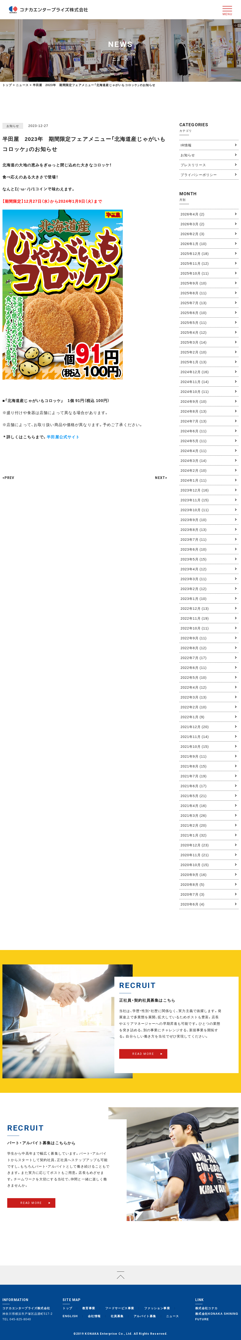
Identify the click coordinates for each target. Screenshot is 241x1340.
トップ (7, 85)
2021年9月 (194, 756)
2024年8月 (194, 411)
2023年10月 (195, 509)
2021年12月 (195, 726)
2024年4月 (194, 450)
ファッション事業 (157, 1308)
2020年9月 (194, 874)
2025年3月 (194, 342)
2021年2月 (194, 825)
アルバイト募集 (145, 1316)
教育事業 (88, 1308)
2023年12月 (195, 490)
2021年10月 (195, 746)
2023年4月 (194, 568)
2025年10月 (195, 273)
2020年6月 (192, 904)
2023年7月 (194, 539)
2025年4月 (194, 332)
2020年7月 (192, 894)
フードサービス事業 (119, 1308)
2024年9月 (194, 401)
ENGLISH (70, 1316)
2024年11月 (195, 381)
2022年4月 (194, 687)
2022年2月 (194, 707)
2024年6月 (194, 430)
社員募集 (117, 1316)
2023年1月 (194, 598)
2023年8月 (194, 529)
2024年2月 (194, 470)
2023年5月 (194, 559)
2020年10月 (195, 864)
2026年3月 (192, 223)
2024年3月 (194, 460)
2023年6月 (194, 549)
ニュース (172, 1316)
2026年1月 (194, 243)
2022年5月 (194, 677)
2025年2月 (194, 352)
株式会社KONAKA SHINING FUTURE (216, 1316)
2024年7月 (194, 421)
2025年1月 (194, 361)
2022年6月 (194, 667)
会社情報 (94, 1316)
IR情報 (186, 145)
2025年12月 (195, 253)
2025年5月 (194, 322)
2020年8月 (192, 884)
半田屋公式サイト (63, 437)
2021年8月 (194, 766)
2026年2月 (192, 233)
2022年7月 (194, 657)
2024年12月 (195, 371)
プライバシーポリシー (199, 174)
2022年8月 (194, 647)
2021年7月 (194, 776)
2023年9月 (194, 519)
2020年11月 (195, 854)
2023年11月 (195, 499)
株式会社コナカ (206, 1308)
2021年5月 (194, 795)
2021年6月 (194, 785)
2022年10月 (195, 628)
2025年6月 (194, 312)
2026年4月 (192, 214)
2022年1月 (192, 716)
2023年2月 (194, 588)
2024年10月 (195, 391)
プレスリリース (193, 164)
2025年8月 (194, 292)
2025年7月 (194, 302)
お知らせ (188, 154)
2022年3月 (194, 697)
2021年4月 (194, 805)
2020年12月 (195, 845)
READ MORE (143, 1058)
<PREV (8, 478)
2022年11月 (195, 618)
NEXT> (161, 478)
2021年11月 (195, 736)
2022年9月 (194, 637)
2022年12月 (195, 608)
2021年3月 (194, 815)
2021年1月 (194, 835)
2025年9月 (194, 283)
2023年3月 (194, 578)
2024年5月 (194, 440)
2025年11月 (195, 263)
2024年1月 (194, 480)
